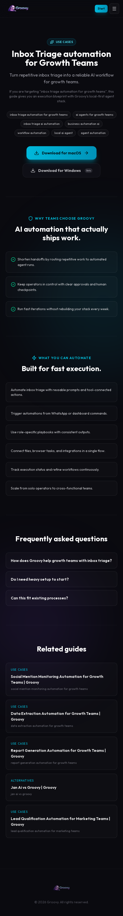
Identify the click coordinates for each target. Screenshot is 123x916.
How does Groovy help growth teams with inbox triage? (61, 560)
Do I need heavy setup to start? (40, 579)
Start (101, 8)
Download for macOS (61, 153)
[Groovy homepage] (18, 8)
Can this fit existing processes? (39, 598)
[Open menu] (114, 8)
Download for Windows (61, 170)
